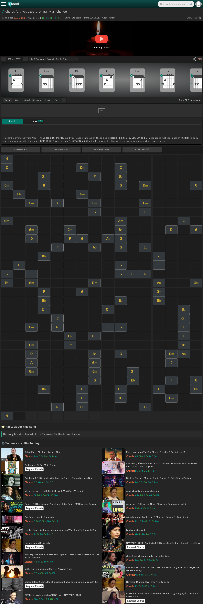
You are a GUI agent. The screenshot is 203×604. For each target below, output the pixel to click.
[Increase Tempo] (25, 59)
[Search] (190, 4)
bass (57, 100)
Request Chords (34, 469)
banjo (47, 100)
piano (17, 100)
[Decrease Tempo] (3, 59)
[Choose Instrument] (64, 100)
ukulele (27, 100)
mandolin (37, 100)
